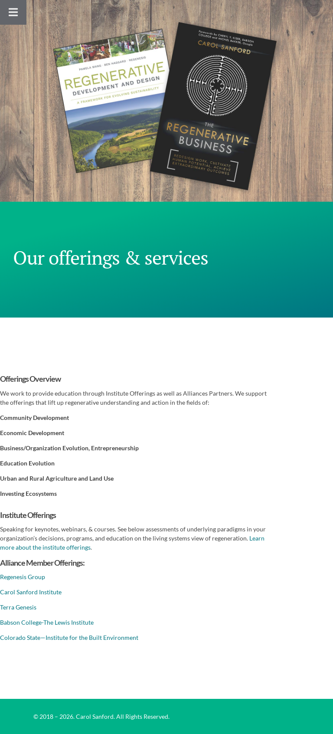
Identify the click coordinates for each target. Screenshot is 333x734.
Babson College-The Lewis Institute (47, 622)
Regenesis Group (22, 576)
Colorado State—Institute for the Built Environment (69, 637)
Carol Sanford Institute (31, 592)
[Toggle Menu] (13, 12)
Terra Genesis (18, 607)
